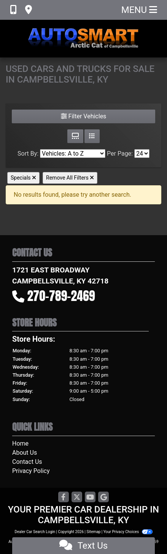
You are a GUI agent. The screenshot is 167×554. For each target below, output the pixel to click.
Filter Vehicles (84, 116)
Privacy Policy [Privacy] (31, 470)
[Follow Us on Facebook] (63, 497)
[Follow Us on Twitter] (77, 497)
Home (20, 443)
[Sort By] (72, 153)
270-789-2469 (61, 296)
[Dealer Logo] (84, 38)
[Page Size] (142, 153)
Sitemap (93, 532)
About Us (24, 452)
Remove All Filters (70, 178)
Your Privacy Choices (128, 532)
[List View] (92, 136)
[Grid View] (75, 136)
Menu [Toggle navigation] (139, 10)
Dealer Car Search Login (34, 532)
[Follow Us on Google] (103, 497)
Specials (23, 178)
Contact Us (27, 461)
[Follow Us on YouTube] (90, 497)
